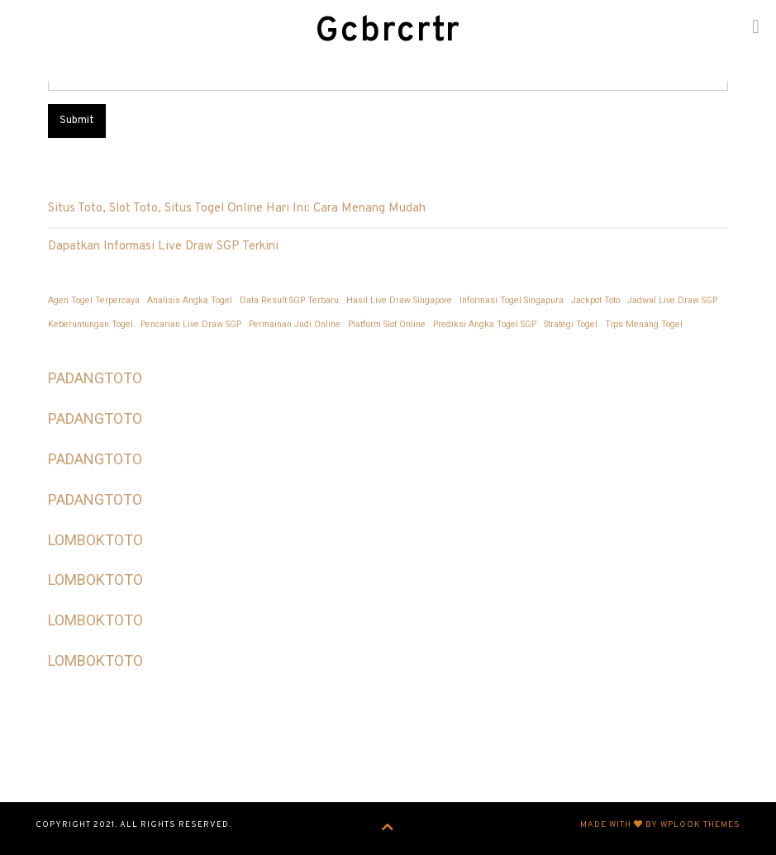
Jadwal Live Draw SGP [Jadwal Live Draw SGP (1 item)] (672, 300)
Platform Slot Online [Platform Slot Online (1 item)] (387, 324)
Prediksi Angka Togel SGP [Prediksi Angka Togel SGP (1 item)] (484, 324)
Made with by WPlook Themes (660, 824)
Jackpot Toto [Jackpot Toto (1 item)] (595, 300)
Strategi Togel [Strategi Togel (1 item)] (570, 324)
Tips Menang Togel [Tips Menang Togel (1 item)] (644, 324)
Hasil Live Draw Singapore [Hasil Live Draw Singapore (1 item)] (399, 300)
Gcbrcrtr (388, 32)
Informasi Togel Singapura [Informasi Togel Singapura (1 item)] (511, 300)
